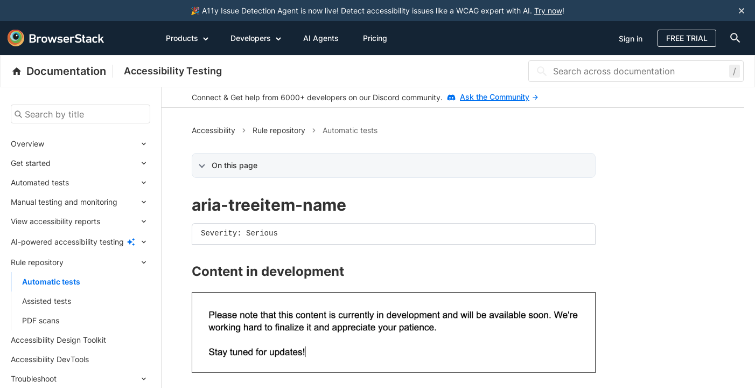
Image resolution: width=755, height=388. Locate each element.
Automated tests (40, 182)
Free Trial (687, 38)
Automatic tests (51, 281)
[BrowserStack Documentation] (62, 71)
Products (187, 37)
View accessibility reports (55, 221)
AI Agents (321, 38)
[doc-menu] (733, 38)
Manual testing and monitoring (64, 201)
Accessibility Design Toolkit (58, 339)
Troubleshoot (34, 378)
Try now (548, 10)
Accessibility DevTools (50, 359)
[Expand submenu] (97, 144)
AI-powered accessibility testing (67, 241)
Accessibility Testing (173, 71)
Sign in (630, 38)
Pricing (375, 38)
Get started (31, 163)
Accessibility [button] (213, 130)
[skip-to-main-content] (44, 10)
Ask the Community (499, 96)
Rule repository (37, 262)
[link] (394, 332)
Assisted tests (46, 301)
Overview (27, 143)
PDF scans (40, 320)
